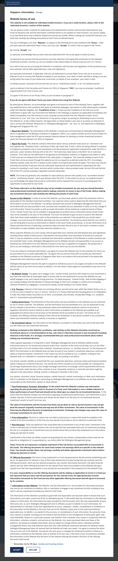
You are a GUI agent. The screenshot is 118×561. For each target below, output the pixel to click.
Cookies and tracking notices (50, 544)
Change (39, 12)
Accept (17, 550)
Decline (33, 550)
